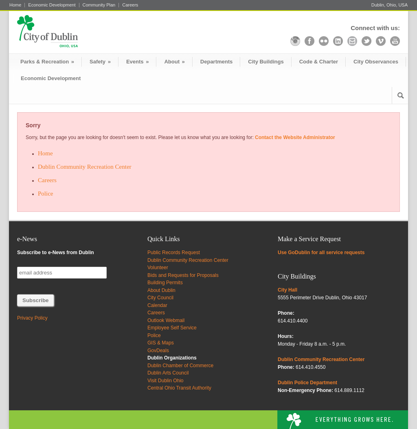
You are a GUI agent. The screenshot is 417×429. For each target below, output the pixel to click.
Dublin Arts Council (168, 373)
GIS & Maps (160, 343)
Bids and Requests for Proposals (183, 275)
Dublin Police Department (307, 382)
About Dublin (161, 290)
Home (15, 5)
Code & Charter (318, 62)
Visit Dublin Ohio (165, 380)
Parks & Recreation (47, 62)
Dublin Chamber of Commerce (180, 365)
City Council (160, 298)
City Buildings (265, 62)
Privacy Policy (32, 318)
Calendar (157, 305)
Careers (130, 5)
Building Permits (165, 282)
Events (137, 62)
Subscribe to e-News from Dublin (55, 252)
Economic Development (51, 5)
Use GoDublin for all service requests (321, 252)
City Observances (375, 62)
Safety (100, 62)
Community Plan (99, 5)
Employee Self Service (172, 328)
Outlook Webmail (165, 320)
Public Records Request (173, 252)
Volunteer (157, 267)
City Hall (287, 290)
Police (45, 193)
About (174, 62)
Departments (216, 62)
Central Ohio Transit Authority (179, 388)
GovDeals (158, 350)
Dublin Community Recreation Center (85, 166)
